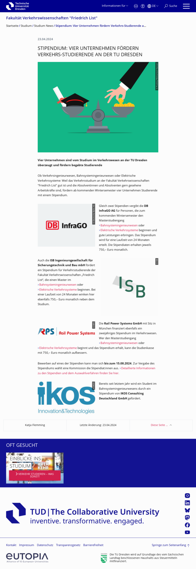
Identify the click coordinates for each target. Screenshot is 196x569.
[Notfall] (136, 6)
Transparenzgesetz (68, 545)
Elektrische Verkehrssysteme (119, 230)
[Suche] (170, 6)
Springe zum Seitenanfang (169, 545)
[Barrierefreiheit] (143, 6)
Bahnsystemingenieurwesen (119, 225)
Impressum (26, 545)
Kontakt (11, 545)
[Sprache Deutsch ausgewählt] (152, 6)
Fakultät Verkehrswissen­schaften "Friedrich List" (51, 18)
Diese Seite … (159, 425)
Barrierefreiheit (93, 545)
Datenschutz (45, 545)
